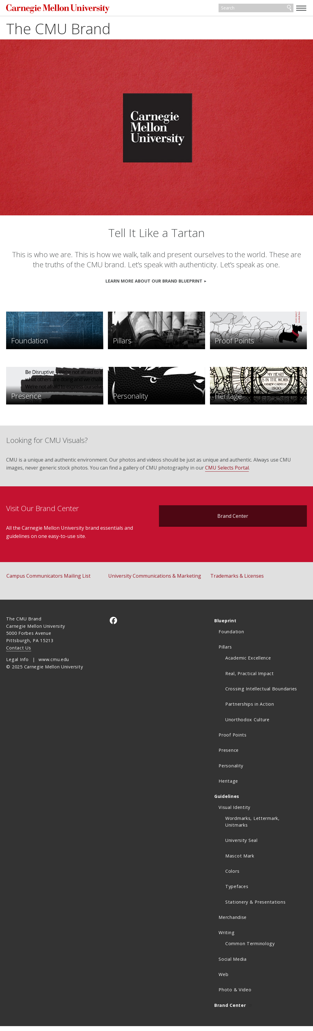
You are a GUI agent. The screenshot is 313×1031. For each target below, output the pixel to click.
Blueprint (225, 625)
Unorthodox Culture (247, 724)
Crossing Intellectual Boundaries (261, 693)
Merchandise (233, 922)
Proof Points (233, 740)
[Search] (256, 8)
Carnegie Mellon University (52, 9)
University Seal (241, 845)
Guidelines (226, 801)
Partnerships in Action (249, 709)
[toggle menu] (301, 8)
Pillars (225, 652)
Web (223, 979)
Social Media (233, 964)
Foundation (231, 636)
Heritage (228, 786)
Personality (231, 770)
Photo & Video (235, 995)
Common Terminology (250, 949)
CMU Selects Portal (227, 472)
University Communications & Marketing (154, 580)
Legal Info (17, 664)
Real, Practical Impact (249, 678)
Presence (229, 755)
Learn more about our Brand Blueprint (153, 282)
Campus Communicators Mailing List (48, 580)
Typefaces (236, 891)
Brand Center (232, 520)
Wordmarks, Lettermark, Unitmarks (252, 827)
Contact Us (18, 653)
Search (289, 8)
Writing (226, 938)
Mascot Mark (239, 861)
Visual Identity (234, 812)
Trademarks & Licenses (237, 580)
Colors (232, 876)
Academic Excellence (248, 663)
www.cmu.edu (54, 664)
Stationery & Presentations (255, 907)
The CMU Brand (58, 29)
